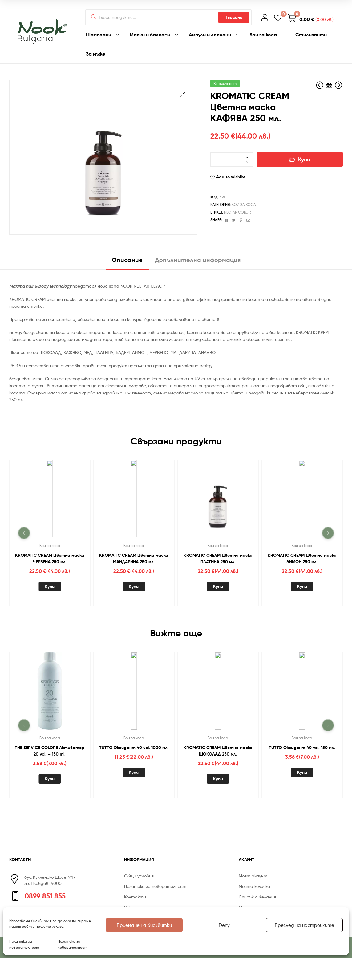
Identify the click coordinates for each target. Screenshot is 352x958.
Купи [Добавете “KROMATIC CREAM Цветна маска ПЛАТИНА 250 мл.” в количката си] (218, 586)
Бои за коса (244, 204)
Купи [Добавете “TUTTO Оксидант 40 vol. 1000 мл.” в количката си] (134, 772)
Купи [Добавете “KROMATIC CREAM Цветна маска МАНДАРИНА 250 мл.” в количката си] (134, 586)
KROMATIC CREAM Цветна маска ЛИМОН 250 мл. (302, 558)
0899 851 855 (45, 896)
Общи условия (139, 875)
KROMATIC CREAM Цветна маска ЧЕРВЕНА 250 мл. (49, 558)
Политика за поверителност (24, 944)
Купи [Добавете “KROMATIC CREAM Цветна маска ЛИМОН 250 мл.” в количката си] (302, 586)
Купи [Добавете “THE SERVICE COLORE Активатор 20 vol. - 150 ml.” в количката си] (50, 778)
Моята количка (254, 886)
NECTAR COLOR (237, 212)
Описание (127, 260)
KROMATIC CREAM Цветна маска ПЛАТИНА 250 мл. (218, 558)
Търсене (233, 17)
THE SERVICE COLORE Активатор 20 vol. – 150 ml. (49, 751)
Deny (224, 925)
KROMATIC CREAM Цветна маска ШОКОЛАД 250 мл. (218, 751)
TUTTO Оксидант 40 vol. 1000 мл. (133, 747)
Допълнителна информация (198, 260)
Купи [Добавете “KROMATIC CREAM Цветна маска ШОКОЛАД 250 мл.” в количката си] (218, 778)
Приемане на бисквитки (144, 925)
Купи (304, 159)
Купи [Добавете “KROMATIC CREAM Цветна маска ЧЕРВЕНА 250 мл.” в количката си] (50, 586)
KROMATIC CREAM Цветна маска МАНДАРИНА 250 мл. (133, 558)
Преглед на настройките (304, 925)
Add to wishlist (230, 177)
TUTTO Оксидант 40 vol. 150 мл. (302, 747)
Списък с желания (257, 896)
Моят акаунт (253, 875)
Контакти (135, 896)
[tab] (127, 262)
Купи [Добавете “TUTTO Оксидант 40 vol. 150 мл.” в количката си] (302, 772)
